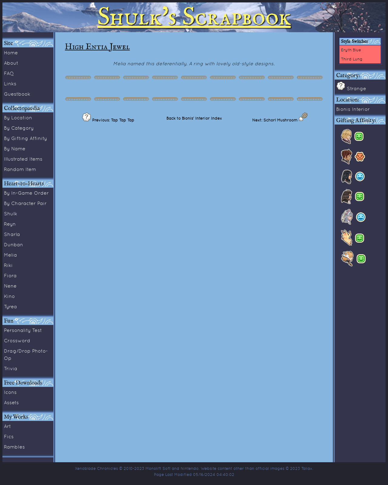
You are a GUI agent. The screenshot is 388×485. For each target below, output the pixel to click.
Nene (10, 285)
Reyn (10, 223)
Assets (11, 402)
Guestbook (17, 93)
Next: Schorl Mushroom (275, 120)
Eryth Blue (351, 50)
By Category (19, 127)
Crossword (17, 340)
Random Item (20, 169)
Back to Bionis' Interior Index (194, 118)
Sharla (12, 234)
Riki (8, 265)
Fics (9, 436)
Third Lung (352, 59)
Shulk (10, 213)
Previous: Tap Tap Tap (112, 120)
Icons (10, 392)
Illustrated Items (23, 158)
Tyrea (10, 306)
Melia (10, 254)
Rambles (14, 446)
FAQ (9, 73)
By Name (14, 148)
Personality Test (23, 330)
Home (11, 52)
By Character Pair (25, 203)
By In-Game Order (26, 192)
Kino (9, 296)
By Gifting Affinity (25, 138)
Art (7, 426)
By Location (18, 117)
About (11, 62)
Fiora (10, 275)
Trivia (10, 368)
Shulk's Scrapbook (194, 17)
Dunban (13, 244)
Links (10, 83)
